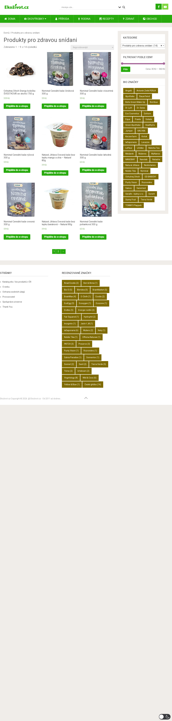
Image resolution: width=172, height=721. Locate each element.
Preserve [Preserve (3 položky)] (84, 344)
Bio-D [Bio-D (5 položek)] (68, 290)
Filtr (125, 69)
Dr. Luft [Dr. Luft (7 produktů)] (128, 108)
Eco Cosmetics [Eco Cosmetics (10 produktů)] (132, 113)
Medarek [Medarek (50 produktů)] (129, 154)
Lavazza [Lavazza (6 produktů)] (145, 142)
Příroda (62, 18)
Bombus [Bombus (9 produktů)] (154, 102)
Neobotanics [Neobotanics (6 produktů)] (150, 165)
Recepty (106, 18)
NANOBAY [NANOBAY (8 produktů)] (130, 159)
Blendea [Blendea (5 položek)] (82, 290)
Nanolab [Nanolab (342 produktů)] (143, 159)
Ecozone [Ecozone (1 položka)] (101, 303)
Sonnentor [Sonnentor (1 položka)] (92, 357)
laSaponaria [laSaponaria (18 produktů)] (131, 142)
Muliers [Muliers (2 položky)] (88, 330)
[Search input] (89, 7)
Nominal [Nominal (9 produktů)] (144, 171)
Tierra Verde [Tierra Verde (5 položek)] (98, 364)
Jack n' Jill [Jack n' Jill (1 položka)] (87, 323)
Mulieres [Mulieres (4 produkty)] (142, 154)
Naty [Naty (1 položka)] (101, 330)
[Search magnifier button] (124, 7)
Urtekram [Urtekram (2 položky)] (83, 371)
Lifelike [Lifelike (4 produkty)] (140, 148)
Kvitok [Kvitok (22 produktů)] (144, 136)
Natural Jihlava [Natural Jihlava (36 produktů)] (132, 165)
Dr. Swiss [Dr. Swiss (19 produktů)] (141, 108)
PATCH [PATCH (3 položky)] (69, 344)
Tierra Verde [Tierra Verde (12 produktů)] (146, 199)
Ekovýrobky (34, 18)
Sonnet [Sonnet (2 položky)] (69, 364)
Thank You (7, 307)
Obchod (150, 18)
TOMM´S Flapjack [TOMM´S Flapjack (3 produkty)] (133, 205)
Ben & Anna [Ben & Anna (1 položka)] (90, 283)
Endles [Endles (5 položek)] (68, 310)
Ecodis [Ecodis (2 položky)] (100, 296)
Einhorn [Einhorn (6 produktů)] (147, 113)
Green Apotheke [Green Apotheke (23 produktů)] (133, 125)
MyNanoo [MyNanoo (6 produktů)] (155, 154)
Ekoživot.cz (5, 398)
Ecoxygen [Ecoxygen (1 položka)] (85, 303)
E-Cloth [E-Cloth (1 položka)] (86, 296)
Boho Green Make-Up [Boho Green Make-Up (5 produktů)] (135, 102)
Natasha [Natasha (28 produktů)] (156, 159)
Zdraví (128, 18)
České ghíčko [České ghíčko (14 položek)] (93, 384)
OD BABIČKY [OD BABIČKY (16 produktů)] (150, 176)
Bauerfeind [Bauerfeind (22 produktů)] (144, 96)
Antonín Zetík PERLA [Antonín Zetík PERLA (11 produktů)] (146, 90)
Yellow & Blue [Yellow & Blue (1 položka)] (72, 384)
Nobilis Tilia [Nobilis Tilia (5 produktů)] (130, 171)
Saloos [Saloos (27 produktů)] (128, 188)
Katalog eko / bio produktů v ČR (16, 282)
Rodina (84, 18)
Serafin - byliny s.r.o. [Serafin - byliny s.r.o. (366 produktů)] (134, 194)
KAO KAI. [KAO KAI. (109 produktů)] (142, 131)
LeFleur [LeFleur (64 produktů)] (128, 148)
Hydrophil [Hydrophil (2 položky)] (90, 317)
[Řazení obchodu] (92, 47)
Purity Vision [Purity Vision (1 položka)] (71, 350)
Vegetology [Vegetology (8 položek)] (71, 378)
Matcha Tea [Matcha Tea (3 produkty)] (154, 148)
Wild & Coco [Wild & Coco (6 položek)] (89, 378)
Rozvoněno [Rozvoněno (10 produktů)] (147, 182)
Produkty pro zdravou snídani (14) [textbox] (142, 46)
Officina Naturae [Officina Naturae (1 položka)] (91, 337)
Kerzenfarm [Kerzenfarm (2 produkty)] (131, 136)
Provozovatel (8, 297)
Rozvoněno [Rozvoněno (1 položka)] (90, 350)
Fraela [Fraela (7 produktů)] (138, 119)
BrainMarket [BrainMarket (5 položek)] (100, 290)
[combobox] (143, 46)
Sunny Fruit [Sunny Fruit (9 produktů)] (130, 199)
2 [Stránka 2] (58, 251)
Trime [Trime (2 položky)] (68, 371)
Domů (6, 32)
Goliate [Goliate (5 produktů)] (149, 119)
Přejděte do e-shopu (17, 106)
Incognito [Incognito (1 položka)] (70, 323)
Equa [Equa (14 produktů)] (127, 119)
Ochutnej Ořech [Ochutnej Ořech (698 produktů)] (132, 176)
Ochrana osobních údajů (13, 292)
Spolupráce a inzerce (12, 302)
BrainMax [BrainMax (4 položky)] (70, 296)
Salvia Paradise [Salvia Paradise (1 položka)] (72, 357)
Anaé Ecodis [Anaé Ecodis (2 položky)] (71, 283)
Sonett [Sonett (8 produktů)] (151, 194)
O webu (6, 287)
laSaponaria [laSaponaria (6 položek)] (71, 330)
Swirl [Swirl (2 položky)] (82, 364)
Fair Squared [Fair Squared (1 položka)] (71, 317)
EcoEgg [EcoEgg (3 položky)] (69, 303)
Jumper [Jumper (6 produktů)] (129, 131)
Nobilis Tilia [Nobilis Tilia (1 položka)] (70, 337)
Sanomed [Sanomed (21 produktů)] (141, 188)
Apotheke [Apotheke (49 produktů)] (130, 96)
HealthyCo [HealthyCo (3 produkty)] (150, 125)
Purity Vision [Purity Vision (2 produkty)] (131, 182)
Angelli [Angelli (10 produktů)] (128, 90)
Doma (9, 18)
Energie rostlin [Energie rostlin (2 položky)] (86, 310)
